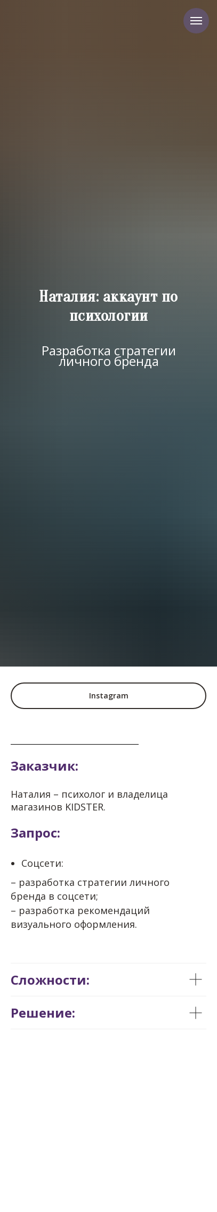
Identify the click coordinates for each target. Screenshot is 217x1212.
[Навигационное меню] (196, 20)
